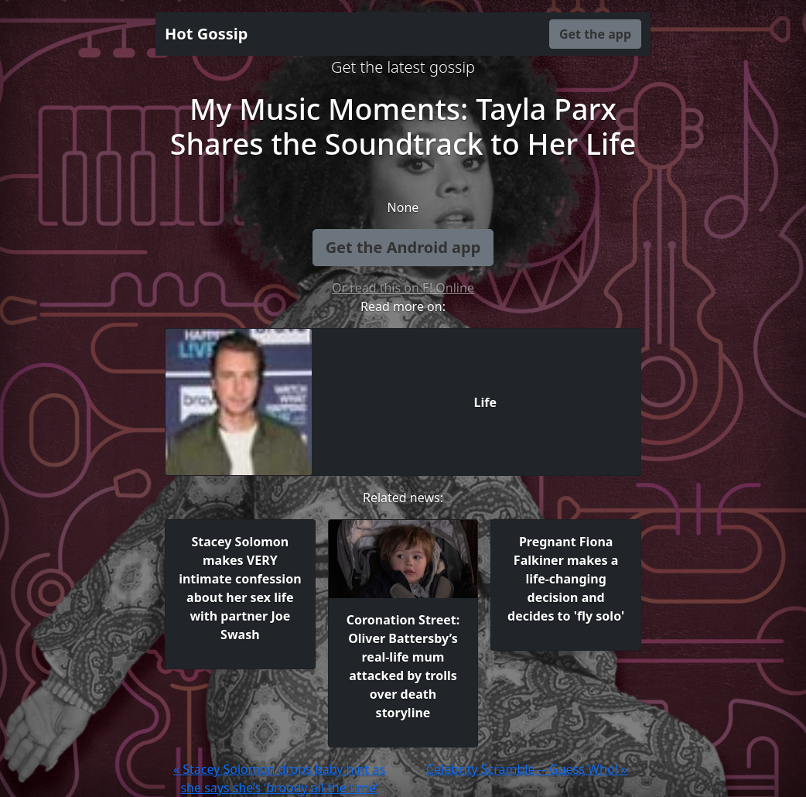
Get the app (595, 34)
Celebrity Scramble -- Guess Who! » (526, 769)
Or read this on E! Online (403, 287)
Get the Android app (403, 247)
